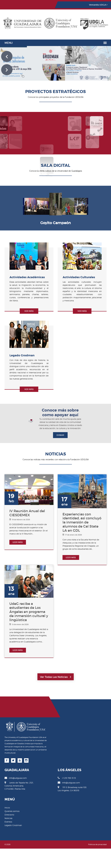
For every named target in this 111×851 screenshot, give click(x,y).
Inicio (7, 807)
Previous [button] (19, 204)
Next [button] (92, 204)
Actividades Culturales (79, 277)
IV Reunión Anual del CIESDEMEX (27, 513)
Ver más (29, 311)
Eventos (8, 822)
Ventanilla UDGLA (98, 5)
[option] (55, 206)
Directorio (9, 814)
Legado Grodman (21, 355)
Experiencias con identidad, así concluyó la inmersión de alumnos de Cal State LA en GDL (82, 522)
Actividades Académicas (27, 277)
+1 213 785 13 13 (67, 778)
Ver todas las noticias (55, 677)
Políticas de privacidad (97, 844)
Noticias (8, 818)
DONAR (60, 435)
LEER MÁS (18, 542)
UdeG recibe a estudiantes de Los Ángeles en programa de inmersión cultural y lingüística (28, 612)
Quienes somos (12, 811)
